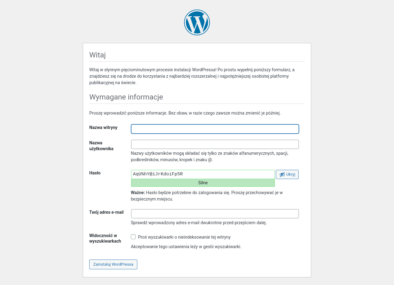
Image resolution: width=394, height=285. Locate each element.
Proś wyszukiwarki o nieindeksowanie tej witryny (181, 237)
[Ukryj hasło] (287, 174)
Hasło (95, 172)
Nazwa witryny (103, 127)
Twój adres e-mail (106, 212)
